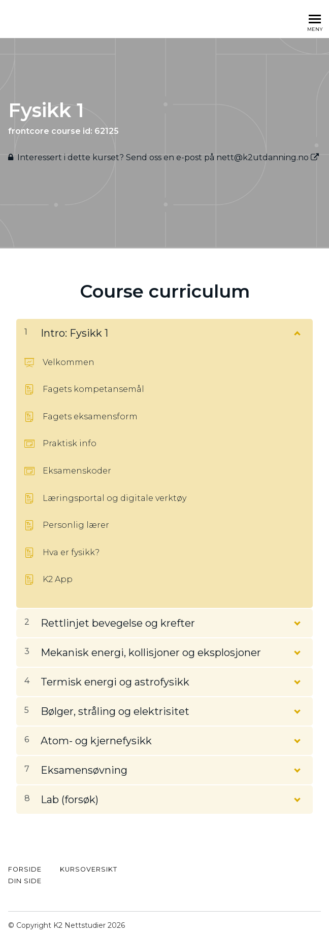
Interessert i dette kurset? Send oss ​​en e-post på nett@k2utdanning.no (168, 157)
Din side (25, 881)
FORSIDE (25, 869)
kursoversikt (88, 869)
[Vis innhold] (296, 331)
